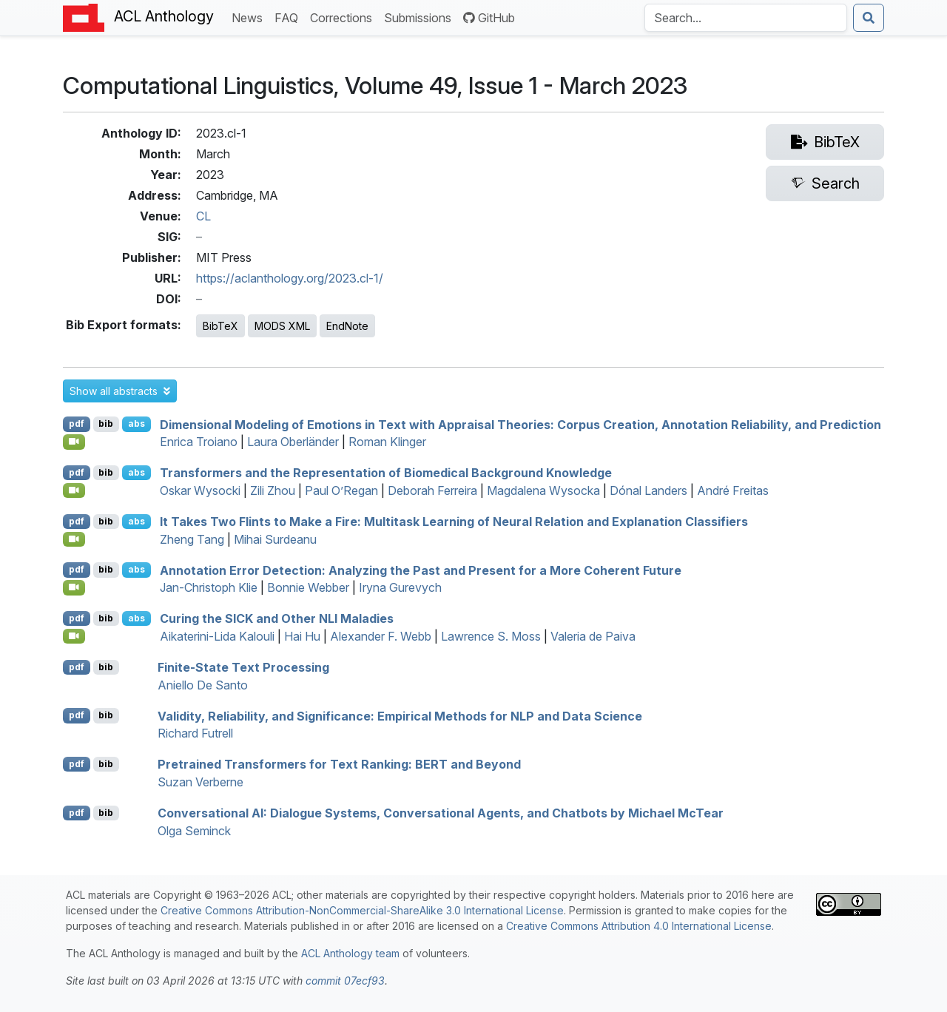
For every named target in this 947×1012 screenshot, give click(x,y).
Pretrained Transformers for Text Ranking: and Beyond (339, 764)
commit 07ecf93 (345, 980)
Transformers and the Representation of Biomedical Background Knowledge (386, 472)
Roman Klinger (387, 441)
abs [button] (136, 423)
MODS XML (282, 326)
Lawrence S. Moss (491, 636)
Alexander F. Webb (380, 636)
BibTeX (220, 326)
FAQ (289, 16)
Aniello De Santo (203, 685)
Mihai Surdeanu (275, 539)
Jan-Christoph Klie (208, 587)
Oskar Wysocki (200, 490)
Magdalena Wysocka (543, 490)
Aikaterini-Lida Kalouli (217, 636)
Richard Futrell (195, 733)
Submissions (420, 16)
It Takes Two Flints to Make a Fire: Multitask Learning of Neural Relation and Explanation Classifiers (454, 521)
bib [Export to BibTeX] (105, 423)
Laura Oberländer (293, 441)
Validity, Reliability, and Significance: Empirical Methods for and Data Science (400, 715)
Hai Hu (302, 636)
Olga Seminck (194, 830)
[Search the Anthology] (745, 18)
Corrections (344, 16)
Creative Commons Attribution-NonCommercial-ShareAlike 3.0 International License (362, 910)
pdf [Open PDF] (76, 423)
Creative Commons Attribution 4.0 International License (639, 926)
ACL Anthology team (350, 953)
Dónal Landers (648, 490)
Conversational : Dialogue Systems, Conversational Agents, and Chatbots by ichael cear (441, 813)
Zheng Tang (192, 539)
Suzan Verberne (200, 782)
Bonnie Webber (308, 587)
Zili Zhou (272, 490)
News (250, 16)
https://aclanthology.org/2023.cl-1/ (289, 278)
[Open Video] (74, 441)
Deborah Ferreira (432, 490)
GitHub (489, 17)
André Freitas (733, 490)
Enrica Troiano (198, 441)
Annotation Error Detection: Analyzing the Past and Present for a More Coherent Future (420, 569)
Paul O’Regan (341, 490)
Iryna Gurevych (400, 587)
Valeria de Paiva (593, 636)
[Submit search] (868, 18)
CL (203, 216)
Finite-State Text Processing (243, 667)
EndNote (347, 326)
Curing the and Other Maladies (277, 618)
